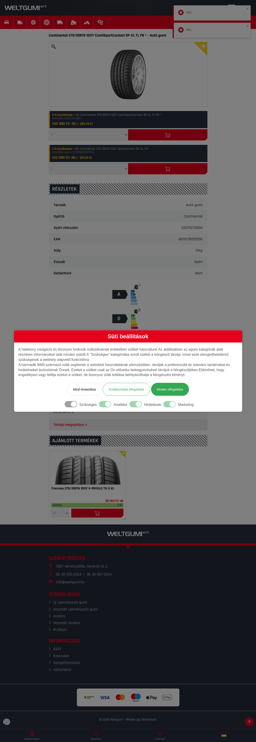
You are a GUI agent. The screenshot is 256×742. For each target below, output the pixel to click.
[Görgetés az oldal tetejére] (249, 721)
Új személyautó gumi (70, 602)
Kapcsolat (61, 655)
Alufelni (59, 616)
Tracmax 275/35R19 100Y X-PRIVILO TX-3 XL (82, 488)
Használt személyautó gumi (75, 609)
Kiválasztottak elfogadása (126, 389)
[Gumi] (87, 468)
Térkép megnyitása (70, 424)
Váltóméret (62, 669)
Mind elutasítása (84, 389)
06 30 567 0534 (99, 574)
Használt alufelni (66, 622)
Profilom (60, 629)
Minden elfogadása (170, 389)
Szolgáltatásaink (66, 662)
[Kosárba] (167, 134)
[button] (247, 7)
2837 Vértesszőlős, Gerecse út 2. (82, 566)
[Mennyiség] (88, 134)
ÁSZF (57, 649)
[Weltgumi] (25, 8)
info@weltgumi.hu (70, 582)
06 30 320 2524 (68, 574)
